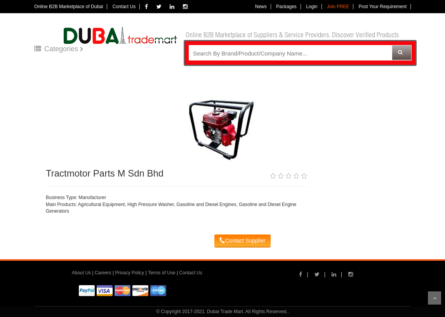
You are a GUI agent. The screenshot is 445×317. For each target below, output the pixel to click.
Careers (103, 272)
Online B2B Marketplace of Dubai (68, 6)
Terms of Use (162, 272)
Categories (57, 49)
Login (311, 6)
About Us (81, 272)
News (261, 6)
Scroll (434, 298)
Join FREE (338, 6)
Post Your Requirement (383, 6)
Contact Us (124, 6)
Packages (286, 6)
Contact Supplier (242, 240)
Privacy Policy (129, 272)
